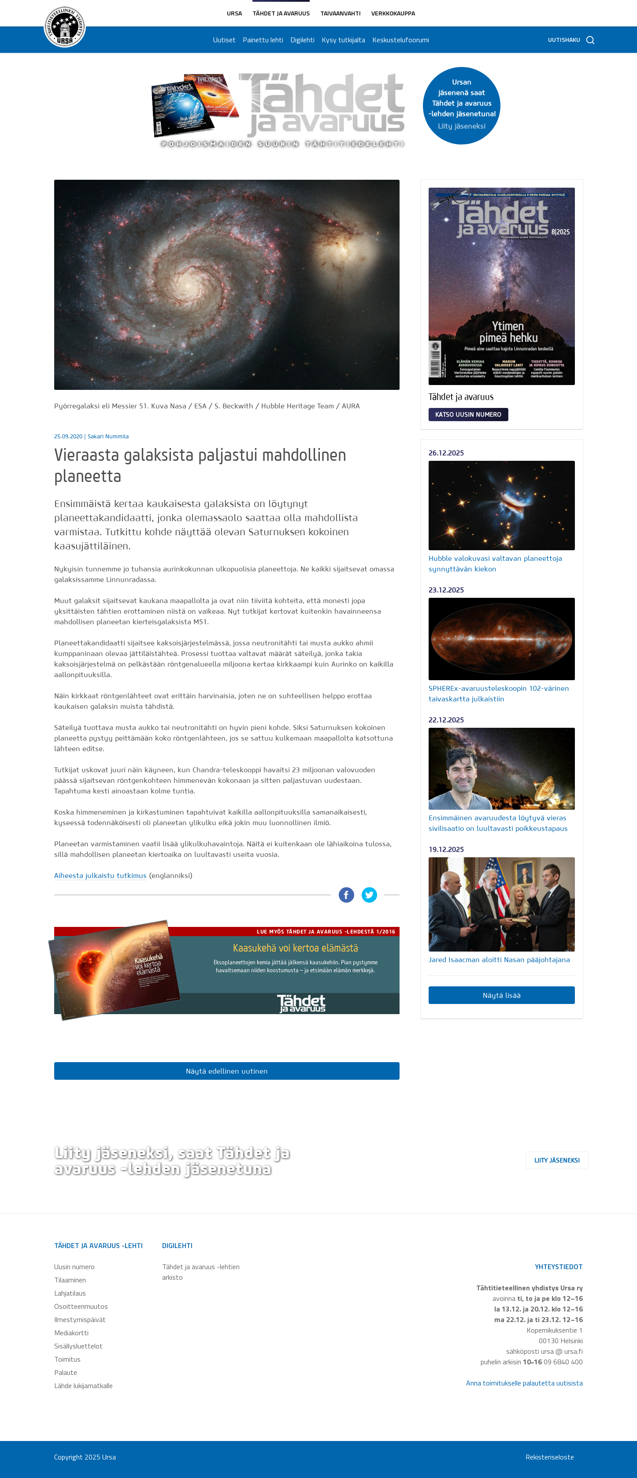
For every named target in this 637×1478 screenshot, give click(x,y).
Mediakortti (71, 1332)
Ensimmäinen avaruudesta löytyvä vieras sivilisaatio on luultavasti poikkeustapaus (498, 823)
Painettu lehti (262, 39)
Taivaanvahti (340, 13)
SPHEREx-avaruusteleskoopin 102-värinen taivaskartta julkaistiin (499, 693)
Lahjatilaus (70, 1293)
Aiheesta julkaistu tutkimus (100, 875)
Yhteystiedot (559, 1266)
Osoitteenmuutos (81, 1306)
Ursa (234, 13)
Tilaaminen (70, 1279)
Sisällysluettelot (78, 1346)
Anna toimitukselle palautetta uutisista (524, 1383)
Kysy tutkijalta (342, 39)
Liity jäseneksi (565, 1160)
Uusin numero (74, 1266)
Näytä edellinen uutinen (227, 1071)
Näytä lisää (502, 995)
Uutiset (223, 39)
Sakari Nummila (108, 436)
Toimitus (67, 1359)
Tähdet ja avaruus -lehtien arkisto (201, 1271)
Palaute (65, 1372)
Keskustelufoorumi (399, 39)
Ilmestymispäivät (80, 1319)
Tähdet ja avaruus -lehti (98, 1245)
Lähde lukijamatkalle (83, 1385)
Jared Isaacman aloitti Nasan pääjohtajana (499, 959)
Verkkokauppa (393, 13)
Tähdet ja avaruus (281, 13)
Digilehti (301, 39)
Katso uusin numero (468, 415)
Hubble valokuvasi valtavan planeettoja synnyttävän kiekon (495, 563)
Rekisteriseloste (550, 1457)
